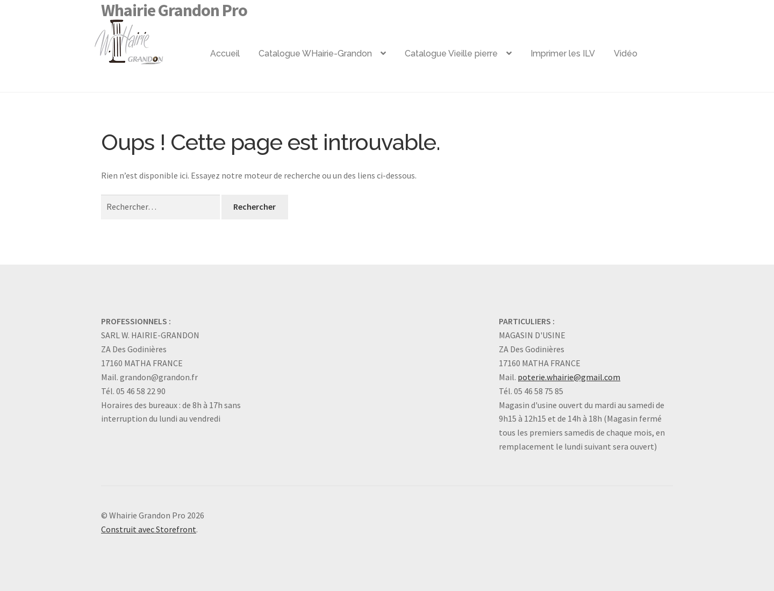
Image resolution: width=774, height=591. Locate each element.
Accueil (225, 53)
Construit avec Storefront (148, 529)
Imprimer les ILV (563, 53)
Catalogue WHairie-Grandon (315, 53)
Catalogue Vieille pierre (451, 53)
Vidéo (625, 53)
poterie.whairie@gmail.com (569, 377)
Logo (146, 38)
